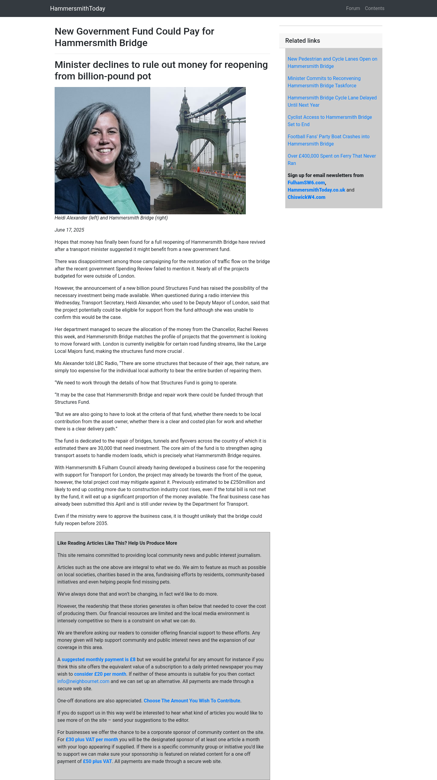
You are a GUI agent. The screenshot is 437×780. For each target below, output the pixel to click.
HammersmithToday (77, 8)
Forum (353, 8)
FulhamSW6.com (306, 183)
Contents (374, 8)
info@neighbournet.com (83, 681)
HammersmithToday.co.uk (316, 190)
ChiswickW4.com (306, 197)
